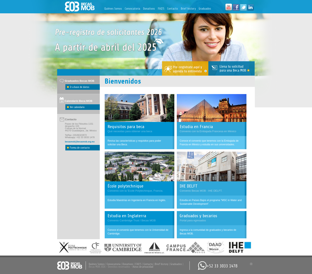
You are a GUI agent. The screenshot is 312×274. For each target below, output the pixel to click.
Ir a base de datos (79, 87)
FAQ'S (161, 8)
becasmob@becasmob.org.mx (80, 142)
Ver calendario (77, 107)
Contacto (172, 8)
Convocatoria (132, 8)
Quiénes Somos (113, 8)
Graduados (205, 8)
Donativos (149, 8)
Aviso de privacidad (143, 266)
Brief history (188, 8)
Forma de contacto (80, 147)
